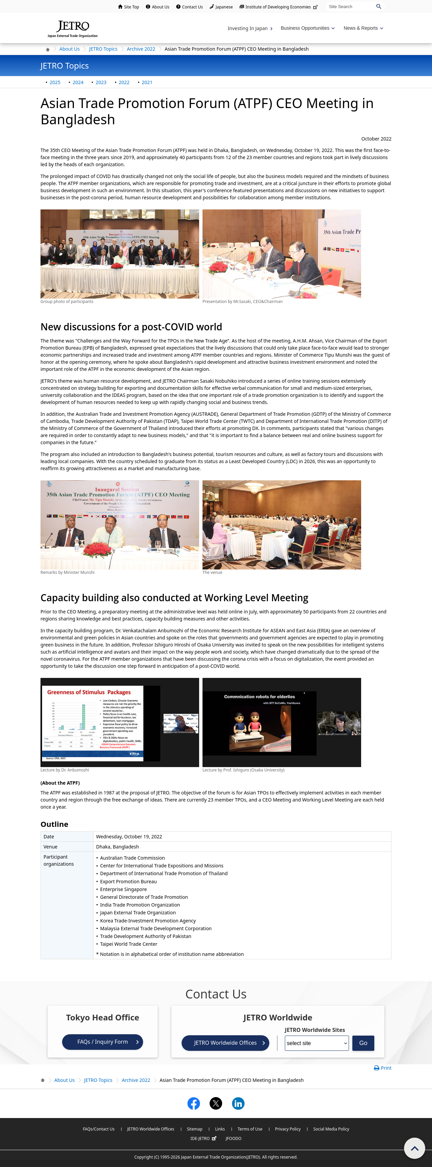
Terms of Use (250, 1129)
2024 (78, 82)
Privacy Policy (288, 1129)
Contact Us (192, 7)
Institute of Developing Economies (282, 7)
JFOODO (233, 1138)
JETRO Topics (103, 49)
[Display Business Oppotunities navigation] (307, 28)
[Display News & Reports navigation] (363, 28)
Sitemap (194, 1129)
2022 (124, 82)
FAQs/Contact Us (98, 1129)
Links (220, 1129)
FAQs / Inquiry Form (102, 1041)
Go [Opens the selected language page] (363, 1043)
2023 (101, 82)
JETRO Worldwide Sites (315, 1030)
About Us (160, 7)
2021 (147, 82)
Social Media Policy (331, 1129)
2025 (55, 82)
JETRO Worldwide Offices (225, 1042)
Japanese (224, 7)
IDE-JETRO (204, 1139)
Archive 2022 (141, 49)
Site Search (325, 1)
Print (386, 1068)
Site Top (131, 7)
